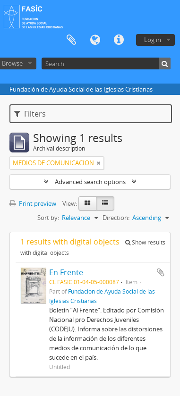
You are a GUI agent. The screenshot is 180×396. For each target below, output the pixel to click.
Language (95, 40)
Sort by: (48, 217)
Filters (30, 114)
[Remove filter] (99, 163)
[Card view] (87, 203)
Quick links (118, 40)
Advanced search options (90, 181)
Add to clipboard (160, 272)
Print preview (32, 203)
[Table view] (105, 203)
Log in (152, 39)
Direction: (116, 217)
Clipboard (71, 40)
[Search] (106, 63)
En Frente (66, 272)
